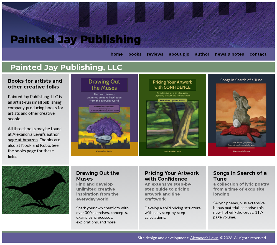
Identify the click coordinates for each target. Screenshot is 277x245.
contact (258, 54)
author (202, 54)
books (134, 54)
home (117, 54)
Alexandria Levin (204, 237)
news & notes (229, 54)
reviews (155, 54)
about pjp (179, 54)
